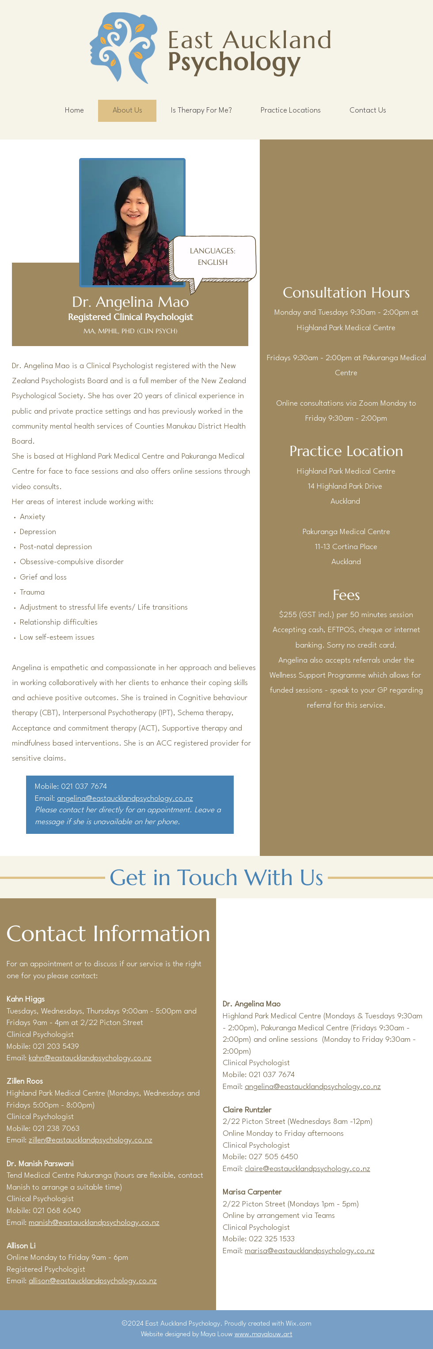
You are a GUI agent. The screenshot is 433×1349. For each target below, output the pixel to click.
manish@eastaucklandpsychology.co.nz (94, 1223)
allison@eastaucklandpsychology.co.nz (93, 1281)
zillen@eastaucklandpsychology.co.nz (90, 1140)
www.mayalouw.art (263, 1334)
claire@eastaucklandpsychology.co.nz (307, 1169)
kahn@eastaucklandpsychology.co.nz (90, 1058)
